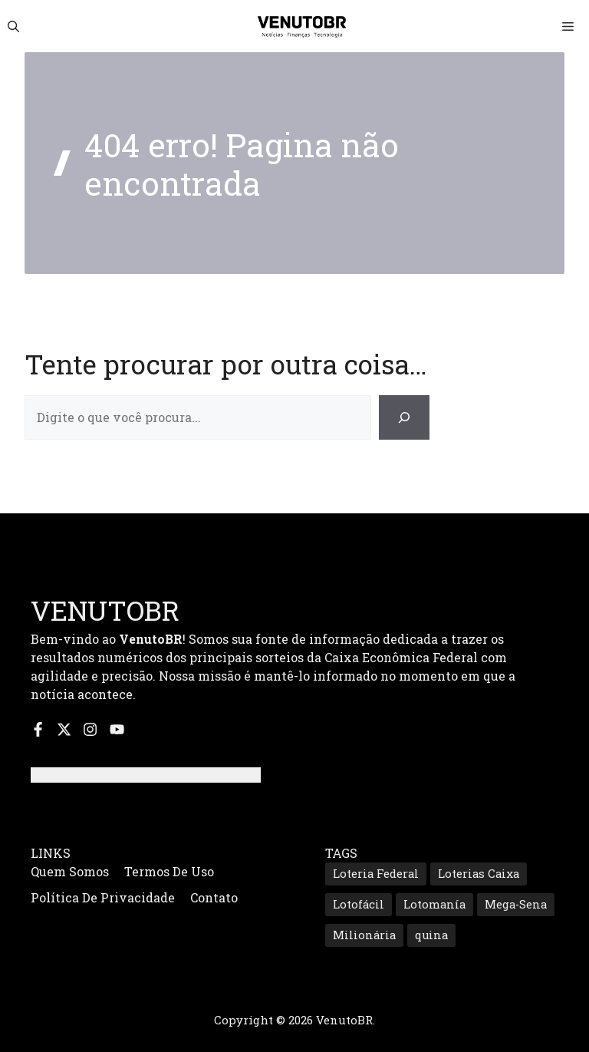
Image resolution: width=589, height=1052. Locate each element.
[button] (13, 26)
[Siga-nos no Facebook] (38, 729)
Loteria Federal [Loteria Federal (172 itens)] (376, 873)
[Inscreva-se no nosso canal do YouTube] (117, 729)
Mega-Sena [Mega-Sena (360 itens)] (516, 904)
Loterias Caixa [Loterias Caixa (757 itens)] (478, 873)
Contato (214, 897)
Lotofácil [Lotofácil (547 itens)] (358, 904)
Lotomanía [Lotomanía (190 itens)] (434, 904)
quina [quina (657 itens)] (431, 935)
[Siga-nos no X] (64, 729)
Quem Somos (70, 871)
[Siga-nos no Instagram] (90, 729)
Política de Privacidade (103, 897)
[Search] (404, 417)
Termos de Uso (169, 871)
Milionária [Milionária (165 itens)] (364, 935)
